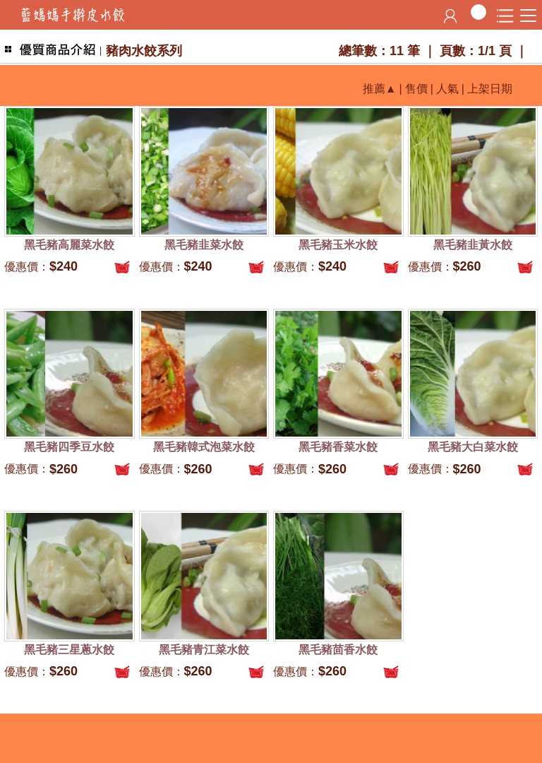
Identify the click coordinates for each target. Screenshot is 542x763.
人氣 (447, 89)
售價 (416, 89)
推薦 (374, 89)
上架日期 (489, 89)
